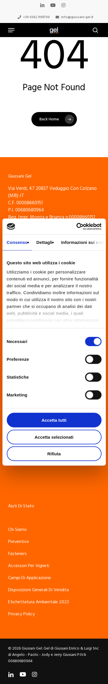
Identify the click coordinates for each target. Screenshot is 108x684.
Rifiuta (54, 453)
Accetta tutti (54, 420)
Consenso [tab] (17, 242)
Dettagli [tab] (44, 242)
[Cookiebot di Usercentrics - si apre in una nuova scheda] (76, 226)
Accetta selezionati (54, 436)
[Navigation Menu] (11, 30)
